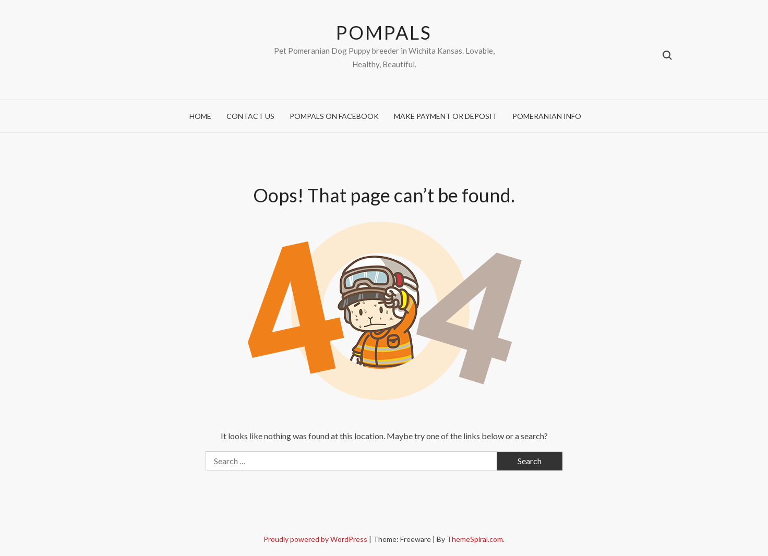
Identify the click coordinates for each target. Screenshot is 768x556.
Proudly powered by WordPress (316, 539)
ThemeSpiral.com (475, 539)
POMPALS (383, 32)
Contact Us (250, 116)
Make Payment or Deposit (445, 116)
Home (200, 116)
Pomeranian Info (546, 116)
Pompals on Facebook (334, 116)
